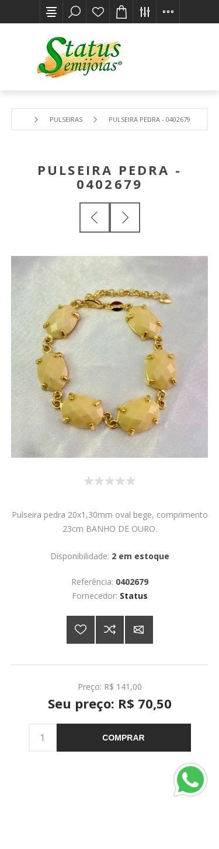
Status (134, 595)
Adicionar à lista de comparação (110, 630)
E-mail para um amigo (139, 630)
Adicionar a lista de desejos (81, 630)
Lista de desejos (98, 11)
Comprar (123, 737)
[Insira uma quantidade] (43, 738)
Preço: (90, 686)
